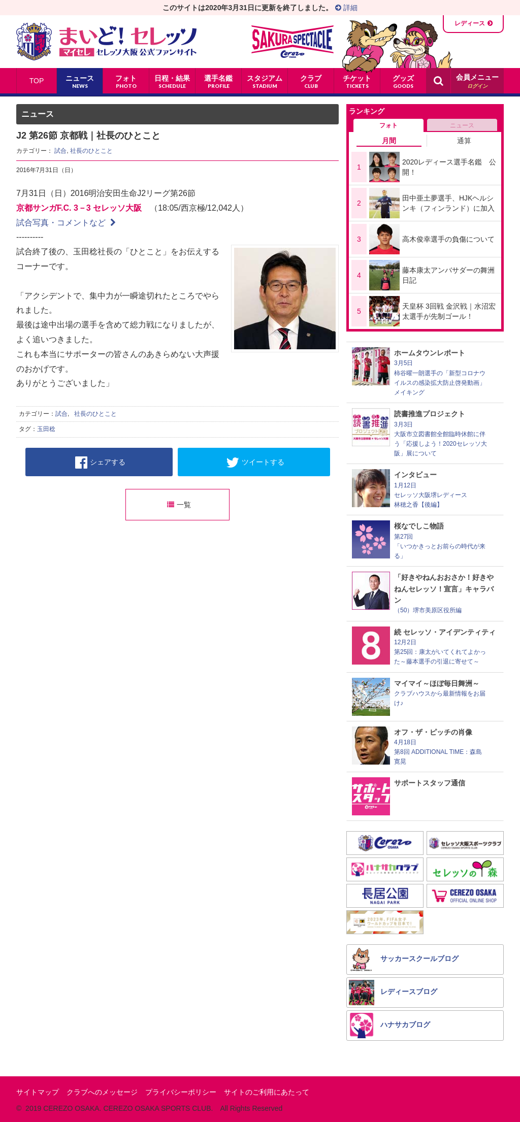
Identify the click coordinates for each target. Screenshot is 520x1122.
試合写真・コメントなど (66, 222)
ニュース (462, 125)
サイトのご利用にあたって (266, 1092)
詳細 (346, 8)
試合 (60, 150)
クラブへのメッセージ (102, 1092)
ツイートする (255, 462)
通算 (464, 141)
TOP (36, 81)
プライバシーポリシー (180, 1092)
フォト (388, 125)
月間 (389, 141)
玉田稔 (46, 429)
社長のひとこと (91, 150)
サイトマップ (37, 1092)
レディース (469, 23)
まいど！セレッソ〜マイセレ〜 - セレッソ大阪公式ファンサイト (106, 41)
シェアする (100, 462)
